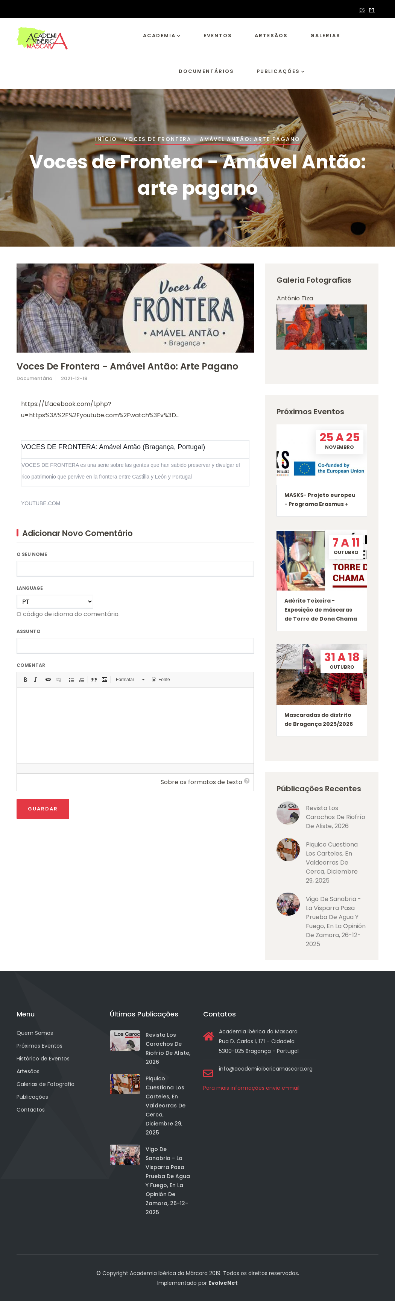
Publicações (281, 72)
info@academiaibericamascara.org (266, 1068)
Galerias (325, 35)
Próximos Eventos (39, 1046)
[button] (25, 680)
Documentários (206, 71)
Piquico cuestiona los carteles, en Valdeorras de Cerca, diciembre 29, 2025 (332, 862)
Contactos (31, 1109)
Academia (162, 36)
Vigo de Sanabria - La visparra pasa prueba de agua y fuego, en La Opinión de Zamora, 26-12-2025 (336, 921)
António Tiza (295, 298)
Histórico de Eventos (43, 1058)
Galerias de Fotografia (45, 1084)
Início (106, 139)
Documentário (34, 378)
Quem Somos (35, 1033)
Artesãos (271, 35)
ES (362, 10)
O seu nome (32, 554)
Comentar (31, 665)
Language (30, 588)
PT (372, 10)
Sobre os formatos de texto (201, 782)
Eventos (218, 35)
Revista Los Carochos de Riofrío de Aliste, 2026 (335, 817)
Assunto (29, 631)
